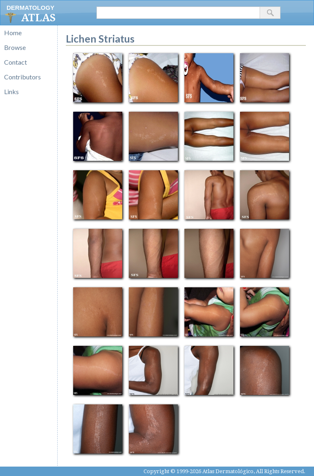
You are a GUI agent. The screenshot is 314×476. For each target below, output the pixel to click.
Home (13, 32)
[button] (270, 13)
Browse (15, 47)
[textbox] (178, 13)
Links (11, 91)
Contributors (22, 77)
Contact (15, 62)
